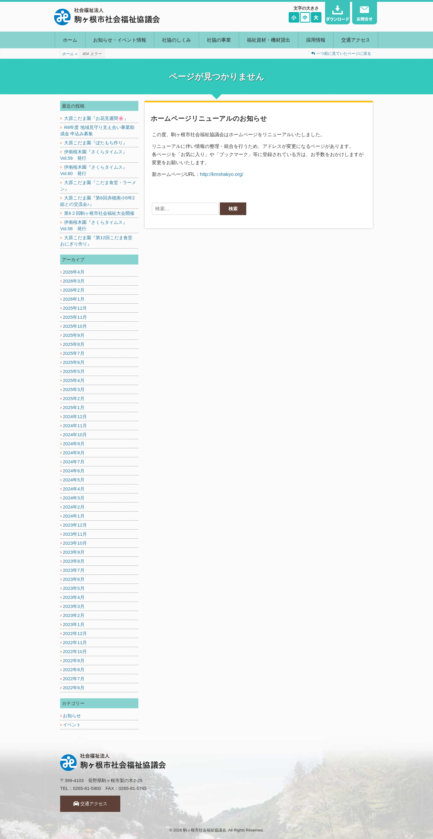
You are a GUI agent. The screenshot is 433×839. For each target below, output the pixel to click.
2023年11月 (75, 534)
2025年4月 (73, 380)
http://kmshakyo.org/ (221, 174)
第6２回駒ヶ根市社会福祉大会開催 (99, 213)
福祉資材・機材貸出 (268, 39)
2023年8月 (73, 561)
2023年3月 (73, 606)
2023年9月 (73, 552)
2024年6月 (73, 470)
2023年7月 (73, 570)
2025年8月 (73, 344)
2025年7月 (73, 353)
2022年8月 (73, 669)
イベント (72, 724)
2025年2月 (73, 398)
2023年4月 (73, 597)
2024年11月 (75, 425)
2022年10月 (75, 651)
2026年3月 (73, 280)
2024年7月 (73, 461)
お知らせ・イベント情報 (119, 39)
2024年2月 (73, 506)
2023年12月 (75, 525)
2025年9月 (73, 335)
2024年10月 (75, 434)
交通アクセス (355, 39)
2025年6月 (73, 362)
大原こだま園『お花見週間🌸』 (96, 118)
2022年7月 (73, 678)
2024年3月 (73, 497)
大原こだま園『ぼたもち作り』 (95, 142)
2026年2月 (73, 290)
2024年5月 (73, 479)
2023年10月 (75, 543)
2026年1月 (73, 299)
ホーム (70, 39)
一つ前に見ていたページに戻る (341, 53)
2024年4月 (73, 488)
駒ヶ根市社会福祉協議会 (204, 830)
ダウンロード (337, 13)
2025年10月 (75, 326)
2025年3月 (73, 389)
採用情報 (315, 39)
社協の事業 (219, 39)
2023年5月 (73, 588)
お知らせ (72, 715)
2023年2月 (73, 615)
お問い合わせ (364, 13)
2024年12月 (75, 416)
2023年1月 (73, 624)
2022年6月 (73, 687)
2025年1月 (73, 407)
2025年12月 (75, 308)
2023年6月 (73, 579)
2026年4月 (73, 271)
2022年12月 (75, 633)
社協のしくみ (176, 39)
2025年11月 (75, 317)
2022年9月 (73, 660)
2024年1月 (73, 515)
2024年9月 (73, 443)
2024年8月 (73, 452)
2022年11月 (75, 642)
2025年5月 (73, 371)
